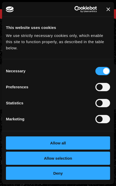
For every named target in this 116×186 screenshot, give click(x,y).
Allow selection (58, 158)
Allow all (58, 143)
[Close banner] (108, 9)
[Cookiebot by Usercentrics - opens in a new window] (74, 9)
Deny (58, 173)
